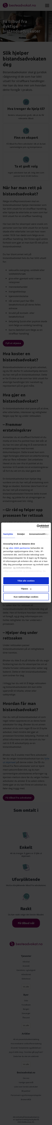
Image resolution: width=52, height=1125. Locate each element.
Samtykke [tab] (8, 534)
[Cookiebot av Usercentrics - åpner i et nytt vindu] (37, 526)
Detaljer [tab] (21, 534)
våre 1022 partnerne (19, 548)
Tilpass (26, 589)
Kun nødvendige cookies (26, 597)
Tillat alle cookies (26, 581)
